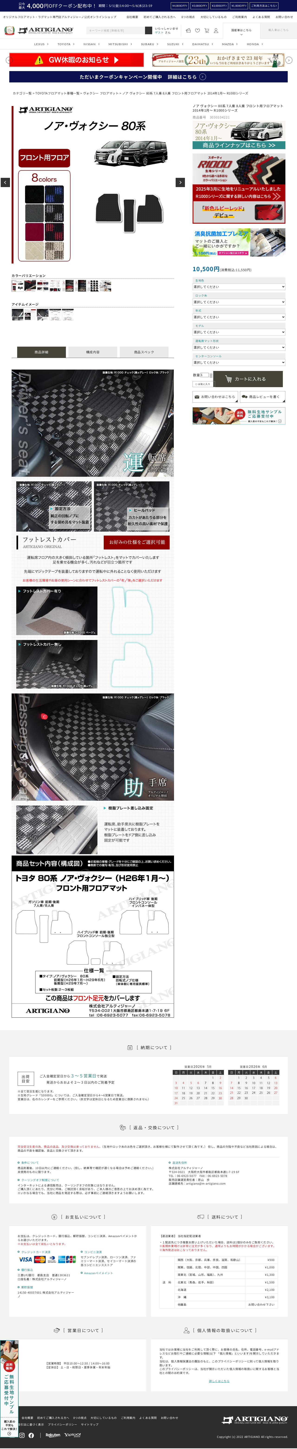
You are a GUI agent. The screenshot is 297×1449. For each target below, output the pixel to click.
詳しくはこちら (219, 1381)
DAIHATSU (200, 44)
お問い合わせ (284, 17)
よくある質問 (261, 17)
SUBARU (148, 44)
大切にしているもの (213, 17)
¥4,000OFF (179, 5)
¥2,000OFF (218, 5)
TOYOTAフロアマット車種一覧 (57, 93)
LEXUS (39, 44)
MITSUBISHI (118, 44)
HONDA (253, 44)
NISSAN (90, 44)
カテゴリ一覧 (22, 93)
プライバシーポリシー (62, 1424)
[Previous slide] (9, 60)
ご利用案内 (239, 17)
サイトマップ (90, 1424)
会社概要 (132, 17)
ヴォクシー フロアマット (101, 93)
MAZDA (228, 44)
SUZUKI (173, 44)
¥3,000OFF (199, 5)
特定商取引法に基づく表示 (26, 1424)
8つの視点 (188, 17)
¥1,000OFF (238, 5)
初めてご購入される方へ (160, 17)
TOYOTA (64, 44)
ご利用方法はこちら (263, 5)
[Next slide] (288, 60)
